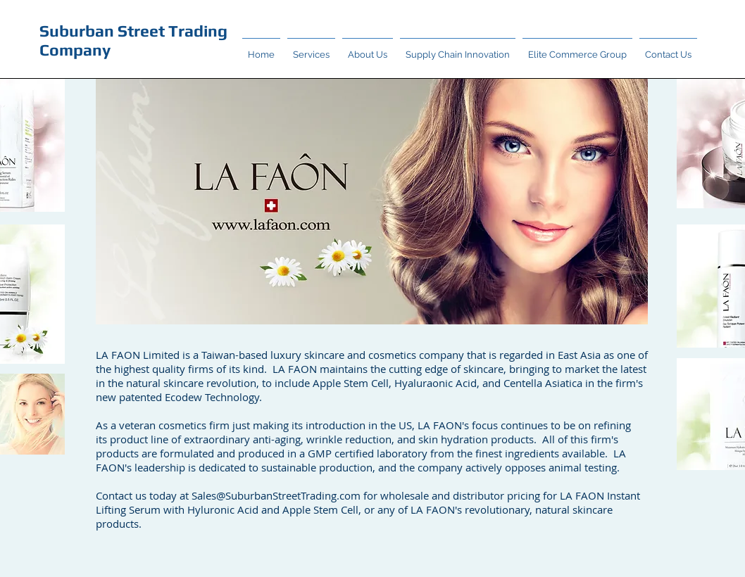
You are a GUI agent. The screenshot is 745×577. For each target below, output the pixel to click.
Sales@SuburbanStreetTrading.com (276, 495)
